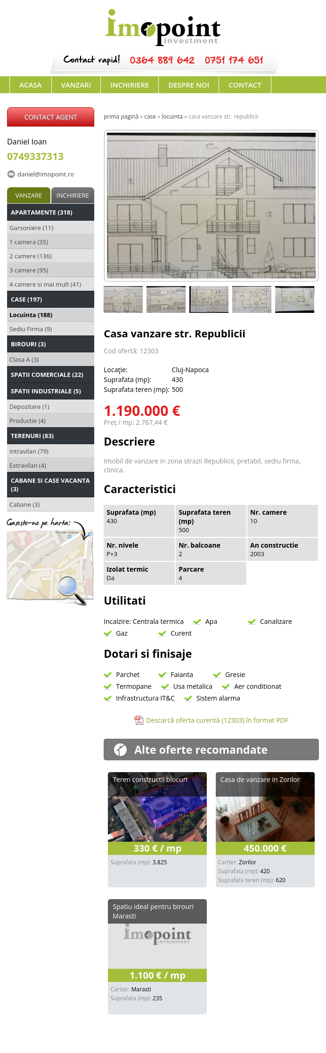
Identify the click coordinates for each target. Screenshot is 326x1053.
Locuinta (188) (30, 315)
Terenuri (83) (32, 435)
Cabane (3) (24, 504)
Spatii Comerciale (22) (47, 374)
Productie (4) (27, 420)
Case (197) (26, 299)
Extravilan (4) (27, 465)
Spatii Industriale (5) (46, 391)
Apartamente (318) (42, 212)
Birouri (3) (28, 344)
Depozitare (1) (29, 406)
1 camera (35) (28, 242)
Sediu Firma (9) (30, 329)
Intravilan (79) (29, 451)
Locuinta (172, 116)
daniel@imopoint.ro (45, 174)
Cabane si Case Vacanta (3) (50, 484)
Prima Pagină (121, 116)
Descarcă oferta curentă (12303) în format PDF (217, 720)
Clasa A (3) (24, 359)
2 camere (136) (30, 256)
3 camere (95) (28, 270)
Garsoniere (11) (31, 227)
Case (150, 116)
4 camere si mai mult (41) (45, 284)
